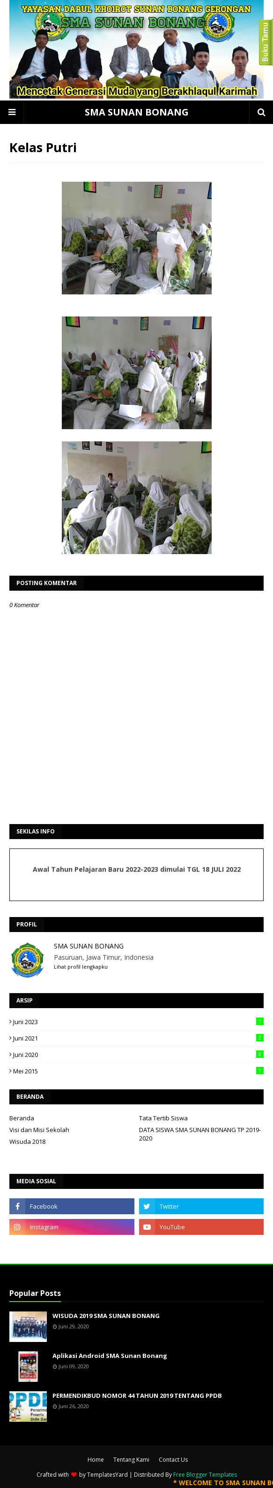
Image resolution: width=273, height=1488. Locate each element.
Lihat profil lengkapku (81, 966)
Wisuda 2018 (27, 1141)
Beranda (21, 1118)
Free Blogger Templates (205, 1475)
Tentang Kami (131, 1460)
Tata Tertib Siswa (163, 1118)
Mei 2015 (138, 1071)
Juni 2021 (138, 1038)
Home (96, 1460)
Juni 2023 (138, 1022)
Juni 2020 (138, 1054)
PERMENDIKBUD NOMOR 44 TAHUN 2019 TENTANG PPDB (137, 1395)
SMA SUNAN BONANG (137, 112)
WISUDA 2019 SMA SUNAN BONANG (106, 1315)
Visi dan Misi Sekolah (39, 1130)
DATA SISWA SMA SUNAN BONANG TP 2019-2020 (200, 1134)
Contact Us (173, 1460)
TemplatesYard (107, 1475)
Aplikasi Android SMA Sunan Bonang (109, 1355)
